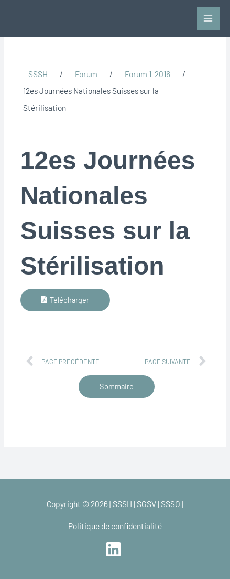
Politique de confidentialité (115, 526)
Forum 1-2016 (147, 74)
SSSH (38, 74)
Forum (86, 74)
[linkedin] (115, 549)
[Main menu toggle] (208, 18)
